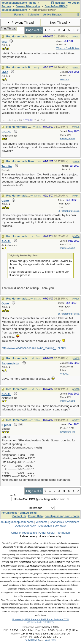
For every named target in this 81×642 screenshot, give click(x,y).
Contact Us (19, 516)
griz (37, 67)
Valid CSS (50, 640)
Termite (35, 195)
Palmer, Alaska (67, 138)
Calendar (33, 14)
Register (58, 2)
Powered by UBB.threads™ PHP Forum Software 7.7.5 (40, 619)
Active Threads (52, 14)
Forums (6, 6)
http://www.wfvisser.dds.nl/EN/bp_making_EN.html (34, 348)
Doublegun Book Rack (52, 525)
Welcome (42, 522)
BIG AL (35, 298)
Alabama (64, 79)
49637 (76, 420)
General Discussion (28, 6)
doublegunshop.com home (16, 522)
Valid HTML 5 (32, 640)
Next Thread (60, 22)
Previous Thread (20, 22)
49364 (76, 236)
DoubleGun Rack (25, 525)
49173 (76, 67)
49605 (76, 358)
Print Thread (8, 28)
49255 (76, 127)
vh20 (37, 127)
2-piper (35, 36)
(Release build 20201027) (40, 622)
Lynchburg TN (67, 431)
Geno (36, 236)
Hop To (12, 495)
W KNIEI (64, 373)
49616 (76, 389)
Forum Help (35, 516)
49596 (76, 298)
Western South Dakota (67, 48)
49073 (76, 36)
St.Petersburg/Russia (68, 211)
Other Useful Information (54, 532)
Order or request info (24, 532)
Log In (73, 2)
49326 (76, 161)
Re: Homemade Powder (22, 36)
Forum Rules (9, 512)
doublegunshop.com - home (19, 2)
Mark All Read (28, 512)
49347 (76, 195)
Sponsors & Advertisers (64, 522)
